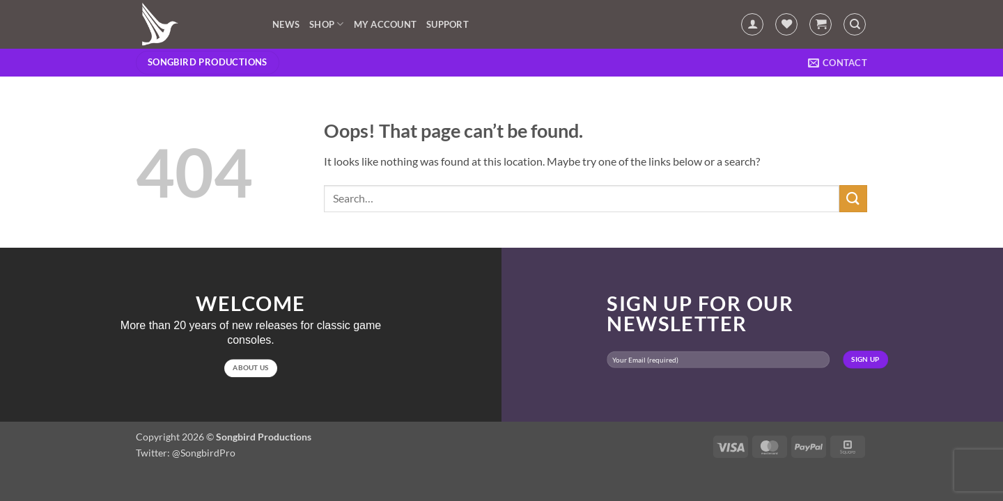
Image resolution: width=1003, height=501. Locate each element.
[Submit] (853, 198)
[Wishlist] (786, 24)
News (286, 24)
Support (447, 24)
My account (385, 24)
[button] (752, 24)
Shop (326, 24)
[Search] (854, 24)
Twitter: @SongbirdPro (185, 453)
